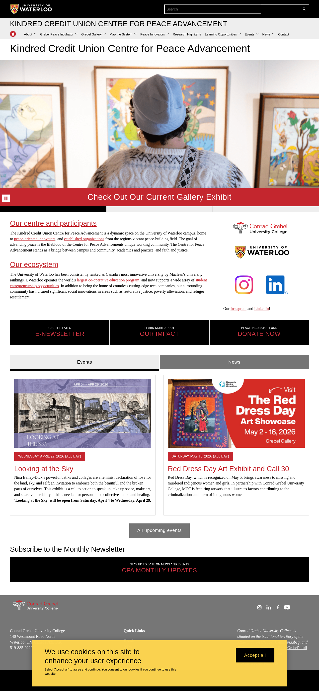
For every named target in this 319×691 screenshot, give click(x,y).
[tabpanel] (159, 454)
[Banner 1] (53, 209)
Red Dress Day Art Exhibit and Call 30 (228, 468)
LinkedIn (261, 309)
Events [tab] (84, 361)
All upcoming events (159, 530)
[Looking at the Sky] (82, 413)
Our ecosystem (34, 264)
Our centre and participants (53, 223)
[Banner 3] (266, 209)
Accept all (255, 655)
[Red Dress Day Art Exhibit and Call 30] (236, 413)
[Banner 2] (159, 209)
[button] (30, 34)
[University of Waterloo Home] (31, 9)
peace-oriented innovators (34, 239)
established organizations (84, 239)
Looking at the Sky (43, 468)
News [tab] (234, 361)
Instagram (238, 309)
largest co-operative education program (108, 280)
